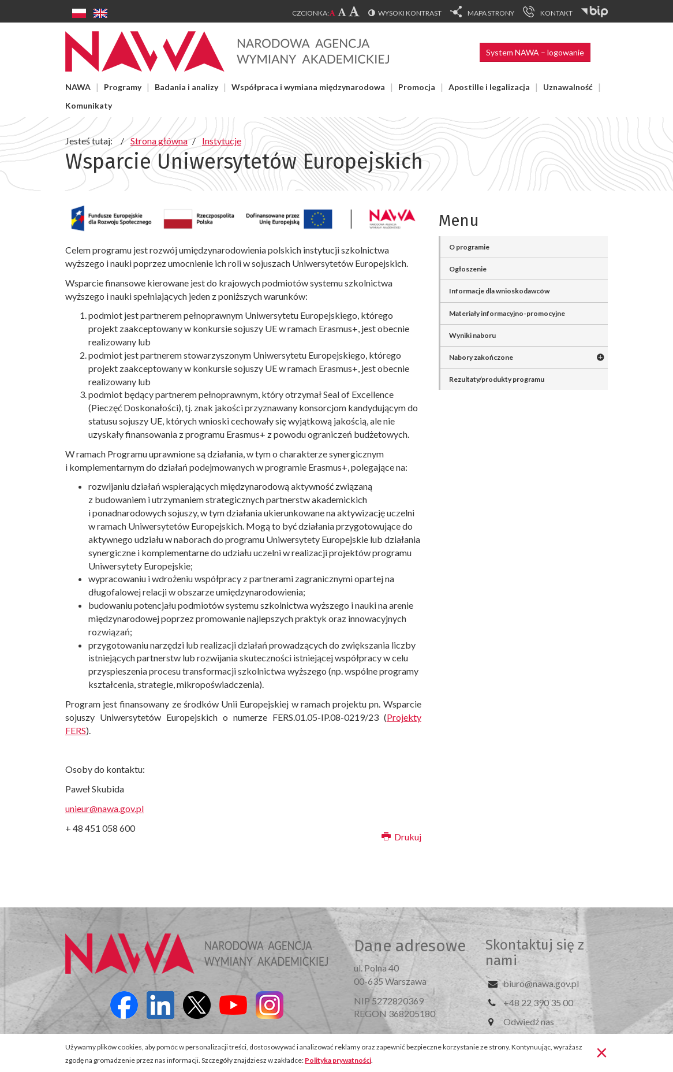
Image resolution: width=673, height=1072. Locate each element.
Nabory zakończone (481, 357)
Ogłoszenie (468, 269)
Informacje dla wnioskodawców (499, 290)
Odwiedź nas (528, 1021)
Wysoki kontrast (410, 13)
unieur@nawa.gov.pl (104, 808)
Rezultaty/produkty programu (496, 379)
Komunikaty (88, 105)
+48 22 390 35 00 (538, 1002)
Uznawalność (568, 87)
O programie (469, 247)
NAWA (78, 87)
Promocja (416, 87)
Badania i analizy (186, 87)
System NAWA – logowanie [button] (535, 52)
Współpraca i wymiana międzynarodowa (308, 87)
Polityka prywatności (338, 1060)
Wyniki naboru (472, 335)
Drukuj (401, 836)
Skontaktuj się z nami (534, 952)
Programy (122, 87)
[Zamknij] (602, 1051)
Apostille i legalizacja (489, 87)
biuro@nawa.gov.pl (541, 983)
